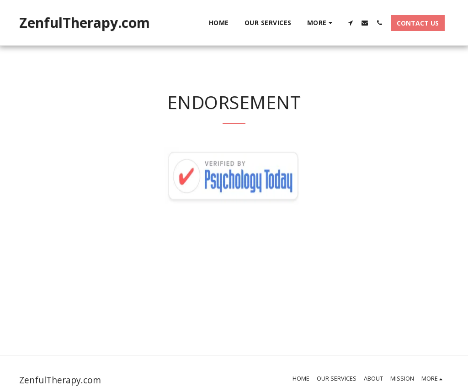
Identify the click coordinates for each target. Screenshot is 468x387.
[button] (350, 22)
